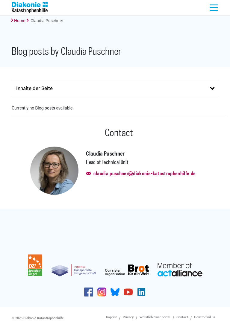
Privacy (128, 317)
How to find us (204, 317)
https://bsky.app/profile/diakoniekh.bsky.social (115, 292)
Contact (182, 317)
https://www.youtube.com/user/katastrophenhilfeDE (128, 292)
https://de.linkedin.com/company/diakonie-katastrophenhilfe (141, 292)
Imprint (111, 317)
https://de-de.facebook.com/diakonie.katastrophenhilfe (88, 292)
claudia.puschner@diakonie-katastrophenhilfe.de (144, 173)
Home (19, 20)
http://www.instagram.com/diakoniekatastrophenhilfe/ (101, 292)
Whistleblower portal (155, 317)
